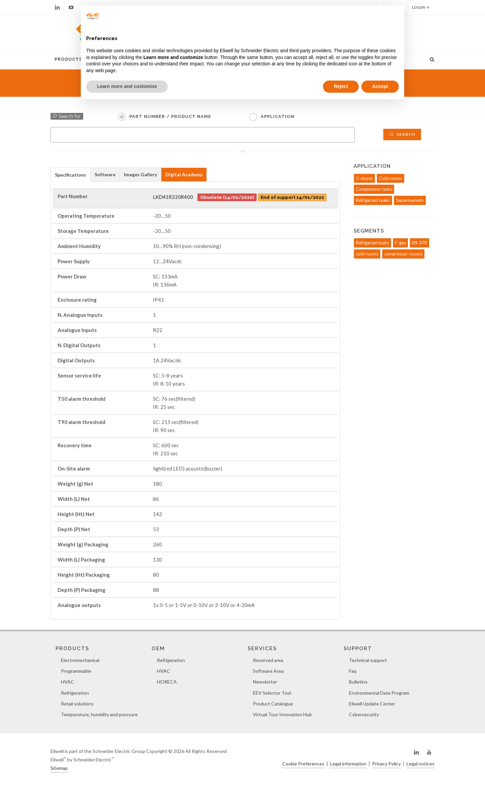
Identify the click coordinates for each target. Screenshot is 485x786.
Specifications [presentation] (70, 175)
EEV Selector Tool (272, 693)
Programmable (76, 671)
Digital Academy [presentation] (183, 174)
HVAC (67, 682)
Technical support (368, 660)
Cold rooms (390, 178)
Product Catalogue (273, 703)
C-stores (364, 178)
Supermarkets (410, 200)
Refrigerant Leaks (373, 200)
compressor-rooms (403, 253)
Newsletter (265, 682)
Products (68, 59)
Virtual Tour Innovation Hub (282, 714)
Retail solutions (77, 703)
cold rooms (367, 253)
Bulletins (358, 682)
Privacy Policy (386, 763)
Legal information (348, 763)
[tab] (71, 174)
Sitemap (59, 768)
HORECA (167, 682)
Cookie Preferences (303, 763)
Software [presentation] (105, 174)
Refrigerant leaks (372, 242)
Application (277, 116)
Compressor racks (374, 189)
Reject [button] (341, 86)
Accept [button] (380, 86)
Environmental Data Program (379, 693)
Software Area (268, 671)
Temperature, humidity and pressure (99, 714)
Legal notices (420, 763)
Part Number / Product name (170, 116)
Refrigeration (75, 693)
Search (402, 134)
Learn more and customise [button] (127, 86)
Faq (352, 671)
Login (420, 7)
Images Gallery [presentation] (140, 174)
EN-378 (419, 242)
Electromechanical (80, 660)
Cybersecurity (364, 714)
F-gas (400, 242)
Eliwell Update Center (372, 703)
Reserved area (268, 660)
